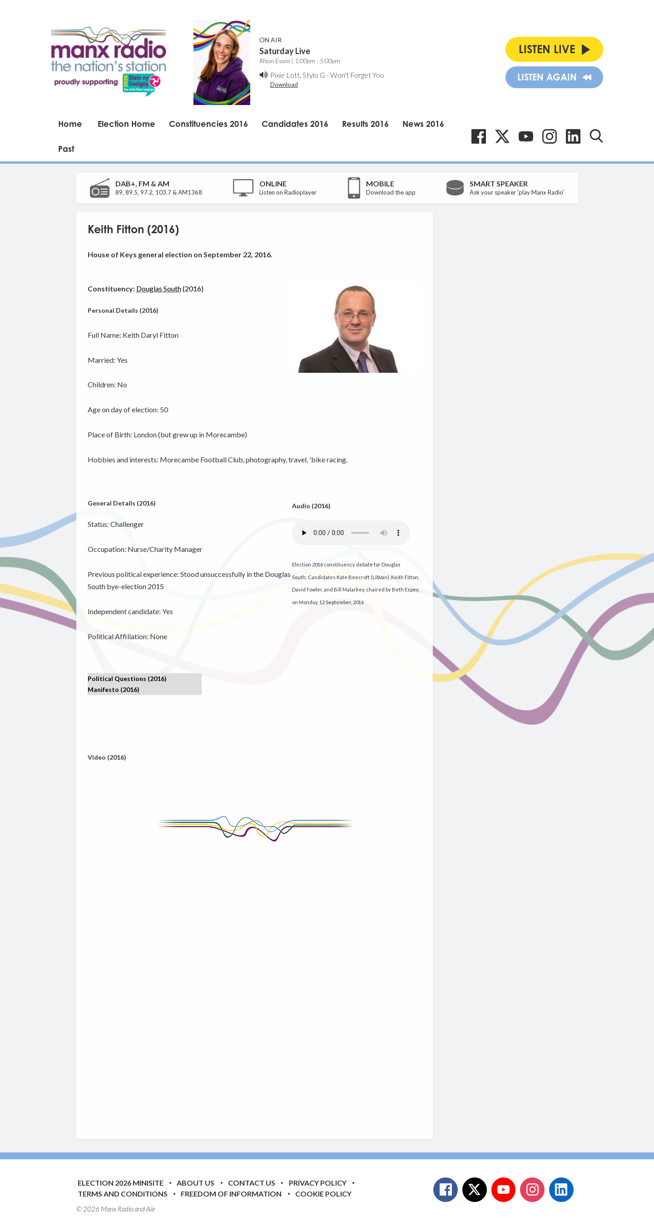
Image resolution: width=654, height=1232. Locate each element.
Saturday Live (284, 51)
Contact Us (251, 1182)
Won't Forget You (357, 74)
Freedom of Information (231, 1193)
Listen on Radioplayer (288, 192)
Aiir (150, 1209)
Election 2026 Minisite (121, 1182)
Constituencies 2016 (208, 124)
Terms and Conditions (123, 1193)
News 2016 (423, 124)
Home (70, 124)
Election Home (126, 124)
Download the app (391, 192)
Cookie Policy (323, 1193)
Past (66, 149)
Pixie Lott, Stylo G (297, 74)
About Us (195, 1182)
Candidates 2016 (295, 124)
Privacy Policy (318, 1182)
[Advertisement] (258, 983)
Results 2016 (365, 124)
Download (284, 84)
